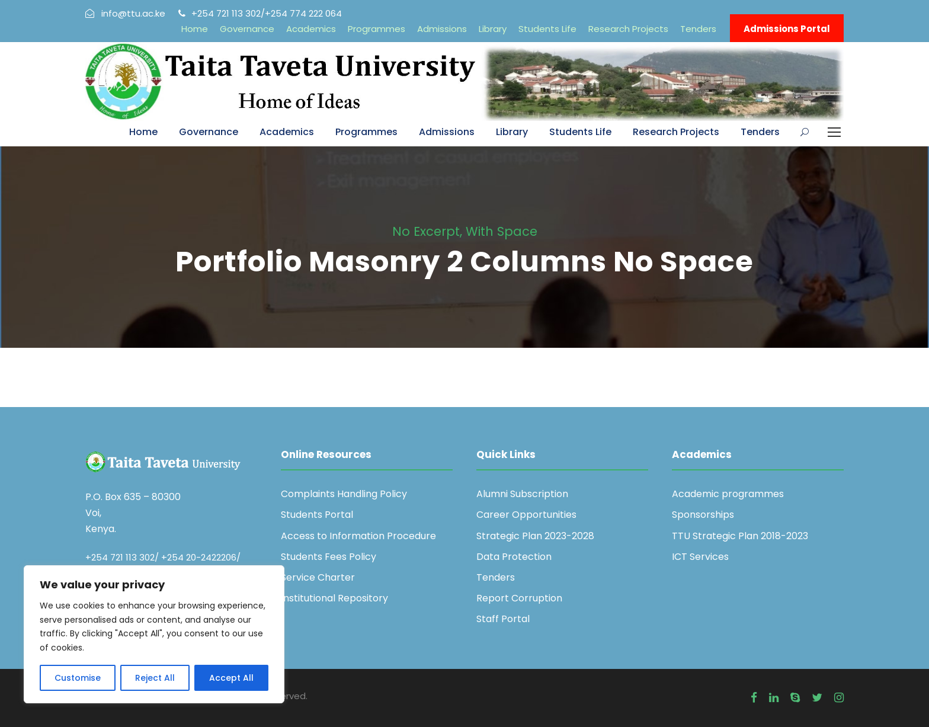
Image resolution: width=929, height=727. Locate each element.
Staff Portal (503, 619)
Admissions (442, 29)
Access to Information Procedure (358, 536)
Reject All (155, 678)
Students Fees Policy (328, 556)
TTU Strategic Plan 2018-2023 (740, 536)
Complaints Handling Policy (344, 494)
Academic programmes (728, 494)
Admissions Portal (787, 29)
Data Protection (514, 556)
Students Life (547, 29)
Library (493, 29)
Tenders (698, 29)
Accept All (231, 678)
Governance (247, 29)
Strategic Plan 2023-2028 (535, 536)
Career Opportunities (526, 514)
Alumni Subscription (522, 494)
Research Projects (628, 29)
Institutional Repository (334, 598)
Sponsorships (703, 514)
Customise (78, 678)
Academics (311, 29)
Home (194, 29)
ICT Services (700, 556)
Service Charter (318, 577)
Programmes (376, 29)
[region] (154, 634)
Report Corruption (519, 598)
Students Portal (317, 514)
